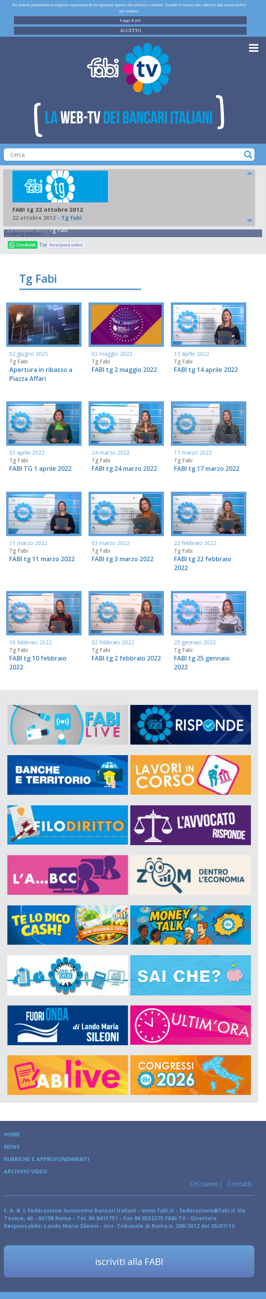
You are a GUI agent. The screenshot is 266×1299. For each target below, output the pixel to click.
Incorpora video (66, 245)
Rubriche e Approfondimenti (46, 1159)
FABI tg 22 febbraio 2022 (202, 563)
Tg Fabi (58, 230)
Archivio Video (25, 1171)
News (12, 1146)
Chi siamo (204, 1184)
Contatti (238, 1184)
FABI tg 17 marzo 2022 (206, 468)
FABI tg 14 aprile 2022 (206, 369)
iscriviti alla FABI (129, 1261)
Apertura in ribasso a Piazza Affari (40, 374)
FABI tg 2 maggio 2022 (124, 369)
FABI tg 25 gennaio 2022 (202, 662)
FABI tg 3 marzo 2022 (122, 559)
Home (12, 1134)
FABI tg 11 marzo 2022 (42, 559)
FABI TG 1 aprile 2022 (40, 468)
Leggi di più (130, 20)
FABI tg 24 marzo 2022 (124, 468)
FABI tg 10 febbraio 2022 (37, 662)
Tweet (43, 244)
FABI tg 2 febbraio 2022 (126, 658)
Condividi (22, 245)
